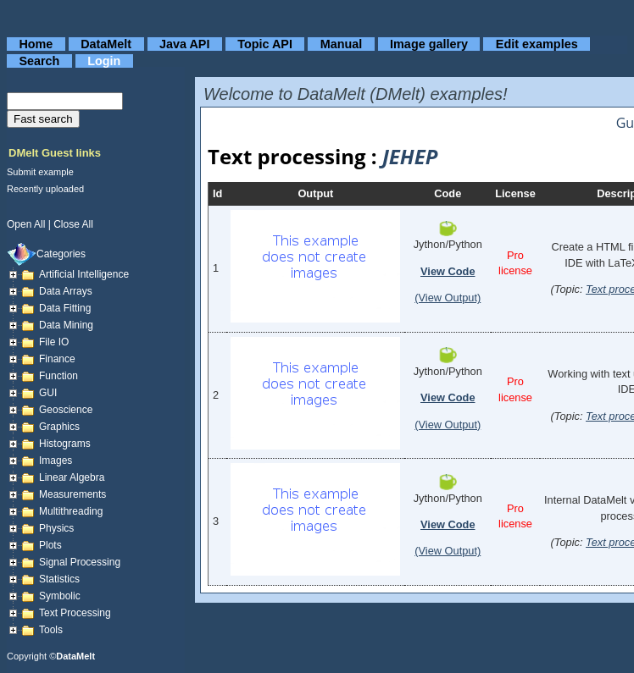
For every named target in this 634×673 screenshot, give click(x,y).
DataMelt (106, 44)
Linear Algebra (71, 477)
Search (39, 61)
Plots (50, 545)
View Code (447, 271)
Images (55, 460)
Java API (184, 44)
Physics (56, 528)
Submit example (40, 172)
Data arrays (65, 291)
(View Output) (447, 297)
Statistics (59, 579)
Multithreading (71, 511)
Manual (341, 44)
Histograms (65, 444)
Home (36, 44)
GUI (48, 393)
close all (73, 224)
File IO (54, 342)
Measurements (72, 494)
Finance (57, 359)
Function (58, 376)
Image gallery (429, 44)
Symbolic (60, 596)
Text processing (75, 613)
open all (26, 224)
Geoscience (65, 410)
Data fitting (65, 308)
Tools (51, 630)
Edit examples (537, 44)
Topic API (264, 44)
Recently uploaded (45, 189)
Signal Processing (79, 562)
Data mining (66, 325)
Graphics (59, 427)
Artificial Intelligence (84, 274)
